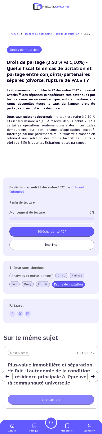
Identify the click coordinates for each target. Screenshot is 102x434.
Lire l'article (51, 400)
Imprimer (52, 245)
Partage (77, 275)
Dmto (61, 275)
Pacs (14, 284)
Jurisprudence (19, 353)
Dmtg (28, 284)
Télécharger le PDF (52, 232)
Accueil (15, 33)
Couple (43, 284)
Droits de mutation (68, 33)
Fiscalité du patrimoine (38, 33)
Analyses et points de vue (31, 276)
